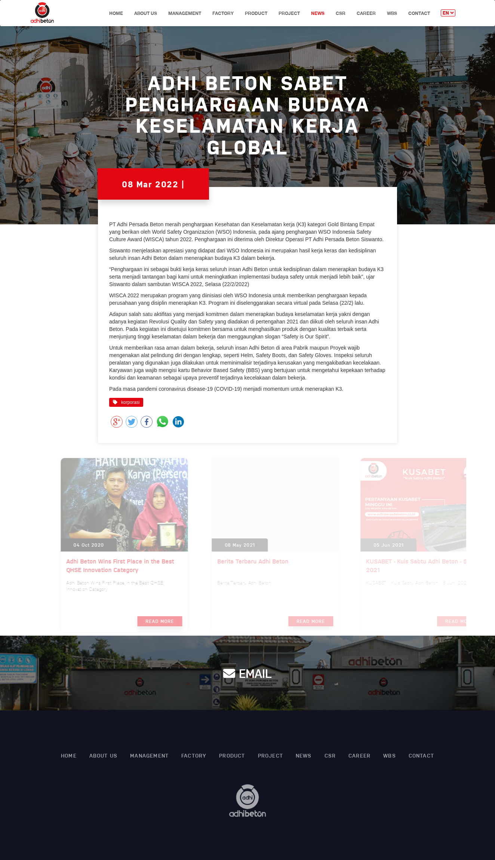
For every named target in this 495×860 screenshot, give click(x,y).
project (289, 13)
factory (223, 13)
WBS (392, 13)
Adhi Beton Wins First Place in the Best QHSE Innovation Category (127, 565)
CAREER (366, 13)
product (256, 13)
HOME (116, 13)
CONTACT (419, 13)
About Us (145, 13)
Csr (340, 13)
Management (184, 13)
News (318, 13)
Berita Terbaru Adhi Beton (257, 561)
